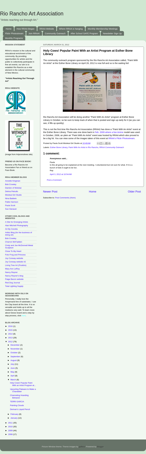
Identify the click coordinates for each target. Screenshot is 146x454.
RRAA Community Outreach (111, 147)
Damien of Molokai (13, 188)
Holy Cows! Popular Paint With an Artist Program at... (23, 384)
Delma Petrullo (11, 191)
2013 (10, 338)
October (14, 352)
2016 (10, 326)
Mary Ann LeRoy (12, 269)
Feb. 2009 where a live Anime (109, 132)
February (15, 414)
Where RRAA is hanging (71, 28)
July (13, 364)
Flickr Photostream (14, 33)
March (13, 380)
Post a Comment (54, 180)
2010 (10, 426)
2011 (10, 423)
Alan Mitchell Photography (16, 225)
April (13, 376)
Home (9, 28)
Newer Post (50, 191)
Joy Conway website (14, 258)
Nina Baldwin (11, 198)
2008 (10, 434)
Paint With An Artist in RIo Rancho (83, 147)
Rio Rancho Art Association (31, 14)
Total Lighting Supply (14, 286)
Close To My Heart (13, 251)
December (15, 345)
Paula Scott (10, 205)
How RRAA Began (26, 28)
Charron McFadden (13, 242)
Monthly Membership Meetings (103, 28)
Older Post (134, 191)
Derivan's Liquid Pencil (20, 409)
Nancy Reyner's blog (14, 276)
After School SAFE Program (84, 33)
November (15, 349)
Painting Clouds (17, 405)
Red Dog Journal (12, 283)
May (13, 372)
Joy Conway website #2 (15, 262)
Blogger (100, 447)
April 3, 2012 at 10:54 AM (61, 174)
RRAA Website (47, 28)
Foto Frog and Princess (15, 255)
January (14, 418)
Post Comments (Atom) (65, 198)
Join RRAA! (34, 33)
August (14, 360)
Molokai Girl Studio (13, 195)
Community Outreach (55, 33)
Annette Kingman (12, 181)
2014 (10, 334)
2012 (10, 341)
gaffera (82, 447)
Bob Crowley (10, 184)
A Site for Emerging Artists (16, 222)
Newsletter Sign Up (112, 33)
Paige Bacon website (14, 279)
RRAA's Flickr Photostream (121, 138)
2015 (10, 330)
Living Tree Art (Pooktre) (15, 265)
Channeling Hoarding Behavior (19, 396)
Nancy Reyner (11, 272)
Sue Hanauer (11, 209)
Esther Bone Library (58, 147)
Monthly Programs (14, 38)
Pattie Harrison (11, 202)
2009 (10, 430)
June (13, 368)
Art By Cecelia (11, 229)
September (16, 356)
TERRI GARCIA (17, 401)
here (24, 315)
